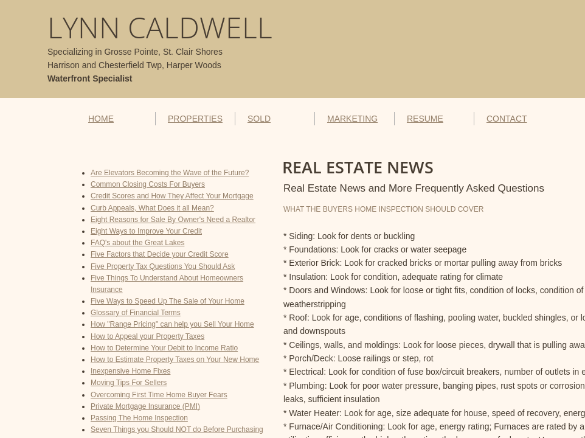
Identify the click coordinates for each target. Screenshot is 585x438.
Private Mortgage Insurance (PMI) (145, 406)
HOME (101, 118)
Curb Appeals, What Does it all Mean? (152, 208)
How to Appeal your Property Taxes (147, 336)
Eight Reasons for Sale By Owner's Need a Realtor (173, 219)
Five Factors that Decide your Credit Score (160, 254)
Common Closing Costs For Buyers (148, 184)
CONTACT (506, 118)
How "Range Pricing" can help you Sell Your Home (172, 324)
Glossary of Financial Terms (136, 312)
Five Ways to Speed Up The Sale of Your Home (167, 301)
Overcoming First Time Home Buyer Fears (159, 395)
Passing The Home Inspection (139, 418)
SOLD (259, 118)
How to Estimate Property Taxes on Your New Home (175, 359)
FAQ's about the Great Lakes (137, 242)
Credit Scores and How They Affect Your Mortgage (172, 196)
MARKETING (352, 118)
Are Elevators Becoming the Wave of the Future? (170, 173)
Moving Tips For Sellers (129, 382)
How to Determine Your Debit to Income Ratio (164, 348)
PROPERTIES (195, 118)
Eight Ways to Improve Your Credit (146, 231)
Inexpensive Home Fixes (130, 371)
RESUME (425, 118)
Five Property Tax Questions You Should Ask (163, 266)
